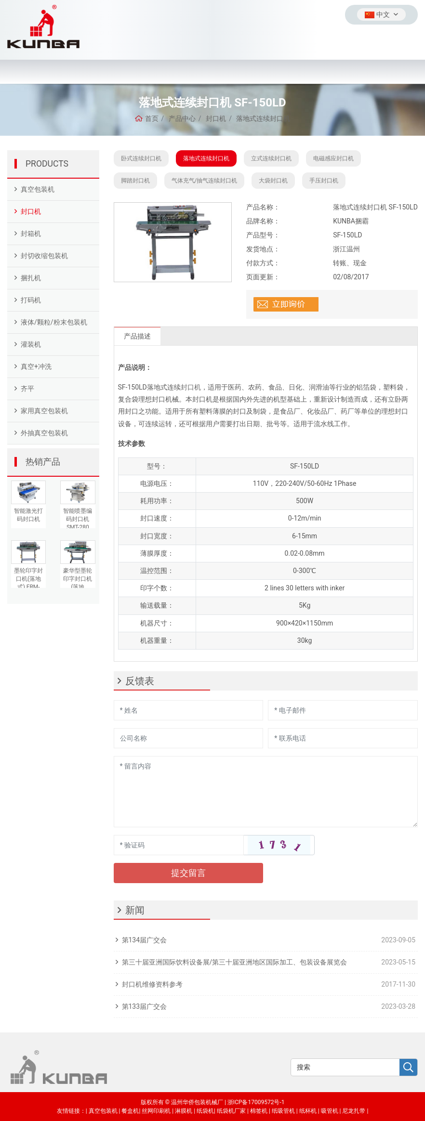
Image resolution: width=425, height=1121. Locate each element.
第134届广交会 (144, 940)
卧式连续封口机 (141, 158)
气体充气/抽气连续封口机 (205, 180)
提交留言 (188, 873)
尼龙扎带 (353, 1111)
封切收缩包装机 (44, 256)
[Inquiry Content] (266, 791)
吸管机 (329, 1111)
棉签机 (258, 1111)
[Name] (189, 710)
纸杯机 (308, 1111)
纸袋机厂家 (231, 1111)
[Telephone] (343, 738)
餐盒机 (130, 1111)
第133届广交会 (144, 1006)
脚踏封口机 (135, 180)
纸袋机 (205, 1111)
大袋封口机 (273, 180)
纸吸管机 (283, 1111)
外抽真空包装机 (44, 433)
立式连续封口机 (271, 158)
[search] (408, 1068)
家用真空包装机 (44, 411)
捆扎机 (31, 278)
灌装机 (31, 344)
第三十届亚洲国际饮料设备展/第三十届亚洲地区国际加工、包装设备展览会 (234, 962)
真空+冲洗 (36, 366)
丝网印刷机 (156, 1111)
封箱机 (31, 233)
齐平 (27, 388)
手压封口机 (323, 180)
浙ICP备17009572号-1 (256, 1102)
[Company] (189, 738)
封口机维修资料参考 (152, 984)
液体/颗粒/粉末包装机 (54, 322)
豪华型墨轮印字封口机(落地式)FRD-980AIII (77, 587)
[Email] (343, 710)
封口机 (31, 211)
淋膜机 (183, 1111)
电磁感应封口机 (333, 158)
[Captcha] (179, 845)
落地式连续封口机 (206, 158)
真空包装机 (37, 189)
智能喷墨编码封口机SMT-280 (77, 519)
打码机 (31, 300)
